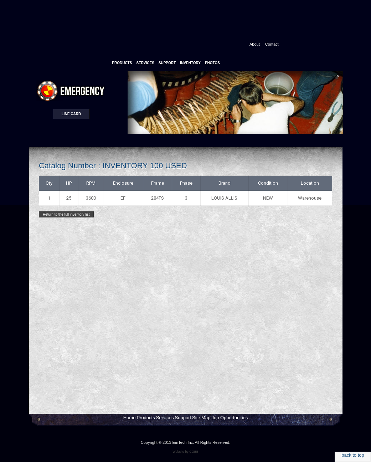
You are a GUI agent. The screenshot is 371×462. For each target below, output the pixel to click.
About (254, 44)
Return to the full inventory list (66, 214)
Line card (71, 114)
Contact (272, 44)
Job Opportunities (229, 417)
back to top (352, 455)
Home (129, 417)
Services (165, 417)
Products (145, 417)
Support (183, 417)
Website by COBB (185, 451)
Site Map (201, 417)
